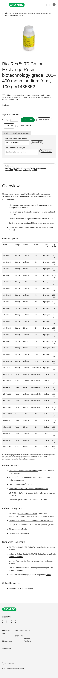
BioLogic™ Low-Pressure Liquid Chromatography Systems (31, 525)
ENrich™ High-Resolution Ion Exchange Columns (28, 500)
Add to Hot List (25, 126)
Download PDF (37, 142)
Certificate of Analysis (21, 133)
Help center (6, 649)
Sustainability (19, 631)
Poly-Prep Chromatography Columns (23, 471)
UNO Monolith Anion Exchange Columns (25, 493)
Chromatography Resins (18, 529)
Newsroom (18, 636)
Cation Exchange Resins (27, 514)
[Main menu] (5, 4)
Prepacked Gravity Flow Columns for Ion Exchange (28, 489)
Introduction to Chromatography (21, 588)
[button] (2, 14)
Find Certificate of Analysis (15, 148)
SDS (6, 133)
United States (9, 663)
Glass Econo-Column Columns (21, 484)
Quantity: (5, 120)
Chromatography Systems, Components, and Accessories (31, 520)
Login (4, 115)
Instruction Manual (16, 557)
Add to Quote (44, 120)
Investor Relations (27, 640)
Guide (48, 575)
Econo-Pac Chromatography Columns (24, 477)
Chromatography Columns (19, 533)
